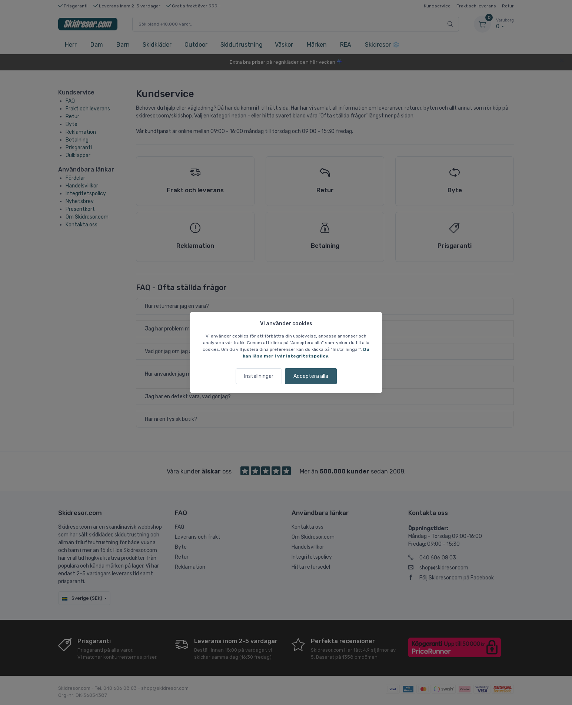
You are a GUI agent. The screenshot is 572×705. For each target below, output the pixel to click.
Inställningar (258, 376)
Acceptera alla (310, 376)
